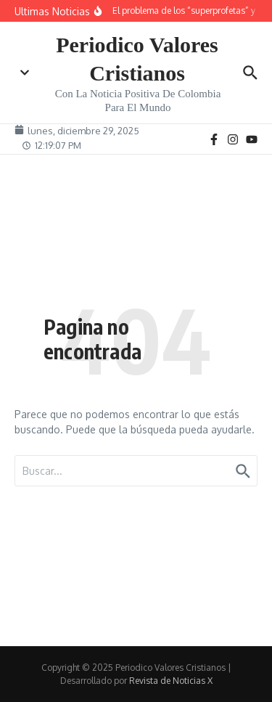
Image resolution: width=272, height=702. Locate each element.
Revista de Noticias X (171, 680)
